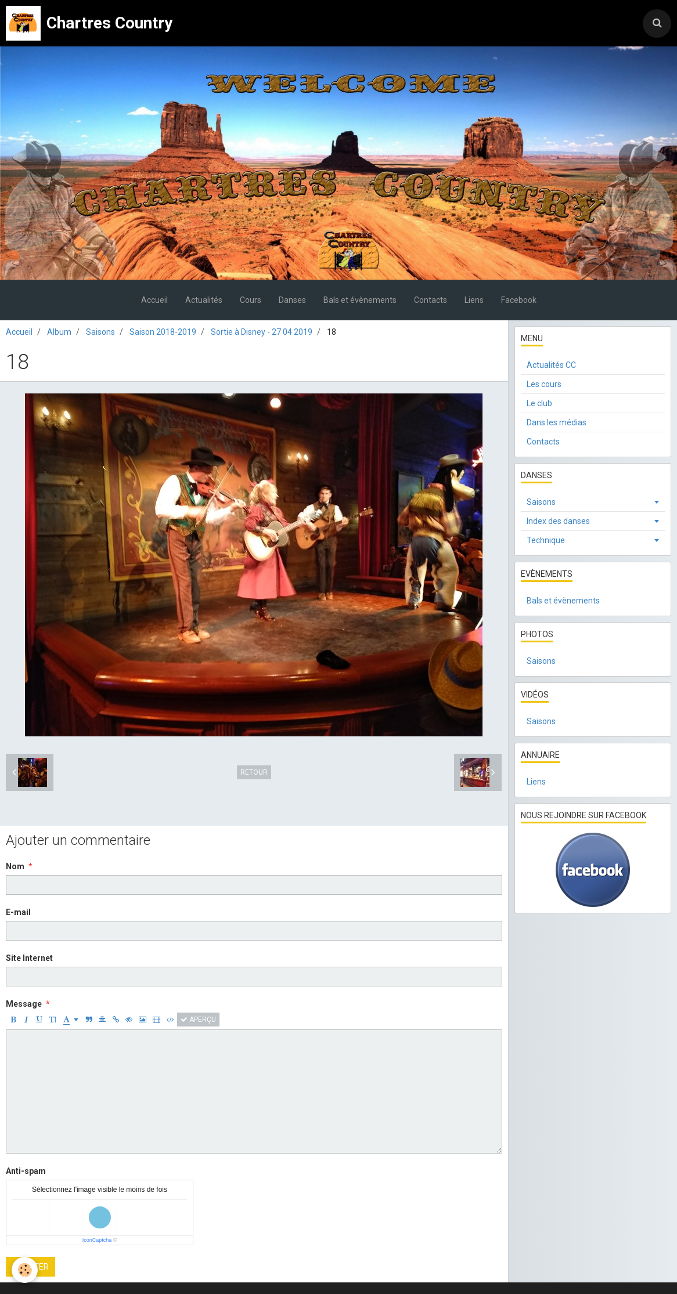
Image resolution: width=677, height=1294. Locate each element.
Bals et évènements (360, 300)
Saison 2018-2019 (162, 332)
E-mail (18, 912)
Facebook (518, 300)
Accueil (154, 300)
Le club (539, 403)
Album (59, 332)
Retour (254, 772)
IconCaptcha (97, 1240)
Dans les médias (556, 422)
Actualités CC (551, 365)
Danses (292, 300)
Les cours (544, 384)
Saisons (100, 332)
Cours (250, 300)
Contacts (430, 300)
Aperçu (198, 1019)
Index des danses (558, 521)
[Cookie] (25, 1270)
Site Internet (29, 958)
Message (24, 1004)
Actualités (203, 300)
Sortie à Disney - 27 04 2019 (261, 332)
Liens (474, 300)
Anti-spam (26, 1171)
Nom (15, 866)
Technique (546, 540)
